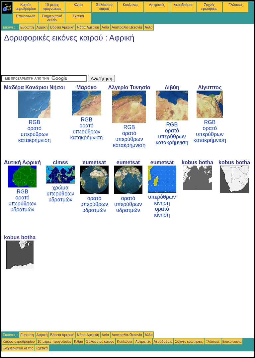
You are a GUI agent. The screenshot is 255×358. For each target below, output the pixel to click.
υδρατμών (22, 209)
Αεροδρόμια (183, 5)
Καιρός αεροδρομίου (26, 7)
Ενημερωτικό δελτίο (52, 18)
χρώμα (60, 187)
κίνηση (162, 203)
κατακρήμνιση (34, 140)
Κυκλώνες (130, 5)
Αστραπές (157, 5)
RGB (34, 122)
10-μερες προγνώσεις (51, 7)
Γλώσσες (235, 5)
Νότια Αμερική (88, 27)
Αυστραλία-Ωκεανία (127, 27)
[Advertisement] (122, 60)
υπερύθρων (34, 134)
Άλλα (149, 27)
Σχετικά (78, 16)
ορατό (35, 128)
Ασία (105, 27)
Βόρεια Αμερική (62, 27)
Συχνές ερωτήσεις (209, 7)
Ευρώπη (27, 27)
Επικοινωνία (26, 16)
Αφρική (42, 27)
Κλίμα (78, 5)
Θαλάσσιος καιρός (104, 7)
